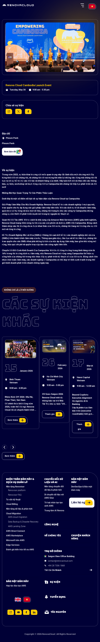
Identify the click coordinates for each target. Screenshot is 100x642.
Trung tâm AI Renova (54, 510)
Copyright (29, 634)
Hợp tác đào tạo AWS (16, 585)
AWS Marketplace (14, 535)
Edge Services (12, 545)
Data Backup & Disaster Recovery (23, 521)
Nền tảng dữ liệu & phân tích (19, 509)
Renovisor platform (17, 490)
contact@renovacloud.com (60, 561)
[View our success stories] (81, 537)
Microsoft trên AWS (15, 540)
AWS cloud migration (17, 517)
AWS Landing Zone (16, 526)
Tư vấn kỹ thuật (13, 499)
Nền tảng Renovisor (15, 486)
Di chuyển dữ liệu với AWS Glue (54, 496)
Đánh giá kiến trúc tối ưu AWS (20, 549)
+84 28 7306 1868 (56, 565)
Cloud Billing (12, 504)
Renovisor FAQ (14, 495)
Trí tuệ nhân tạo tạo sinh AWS (53, 504)
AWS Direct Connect (15, 531)
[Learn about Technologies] (68, 524)
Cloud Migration (13, 513)
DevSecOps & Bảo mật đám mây (81, 488)
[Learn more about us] (54, 535)
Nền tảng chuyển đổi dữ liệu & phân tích (54, 488)
